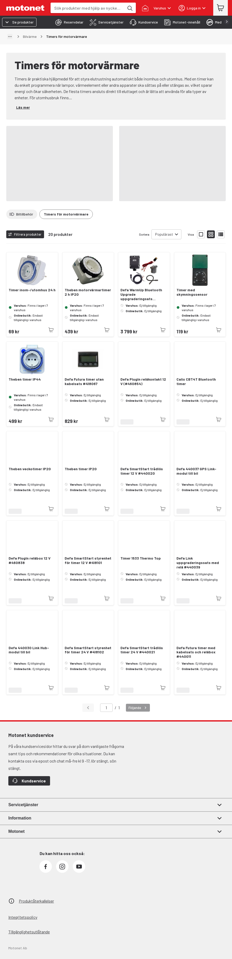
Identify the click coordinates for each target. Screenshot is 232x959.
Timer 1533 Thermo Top (140, 558)
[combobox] (87, 8)
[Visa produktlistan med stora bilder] (201, 234)
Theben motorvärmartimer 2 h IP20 (88, 292)
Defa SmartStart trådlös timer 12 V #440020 (141, 471)
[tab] (68, 22)
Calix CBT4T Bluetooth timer (196, 381)
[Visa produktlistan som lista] (221, 234)
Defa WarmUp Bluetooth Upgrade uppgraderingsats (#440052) (141, 294)
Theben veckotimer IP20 (30, 469)
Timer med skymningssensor (191, 292)
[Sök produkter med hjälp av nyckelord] (129, 8)
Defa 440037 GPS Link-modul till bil (196, 471)
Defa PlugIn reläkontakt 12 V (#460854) (143, 381)
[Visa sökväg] (10, 36)
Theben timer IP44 (25, 379)
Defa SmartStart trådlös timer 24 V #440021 (141, 650)
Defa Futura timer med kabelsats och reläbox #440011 (196, 652)
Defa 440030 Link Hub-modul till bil (29, 650)
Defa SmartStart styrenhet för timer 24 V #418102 (88, 650)
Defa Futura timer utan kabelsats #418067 (84, 381)
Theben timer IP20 (81, 469)
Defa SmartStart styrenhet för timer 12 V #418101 (88, 560)
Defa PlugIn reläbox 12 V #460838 (30, 560)
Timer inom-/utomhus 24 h (32, 290)
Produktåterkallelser (36, 900)
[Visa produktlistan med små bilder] (211, 234)
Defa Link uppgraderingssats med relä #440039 (197, 562)
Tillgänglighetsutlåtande (29, 931)
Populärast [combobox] (164, 234)
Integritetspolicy (22, 917)
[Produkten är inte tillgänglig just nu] (51, 330)
